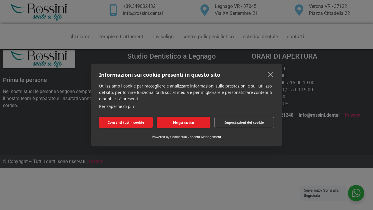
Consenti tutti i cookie (126, 122)
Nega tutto (183, 122)
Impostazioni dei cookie (244, 122)
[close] (270, 74)
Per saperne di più (116, 106)
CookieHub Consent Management (195, 136)
